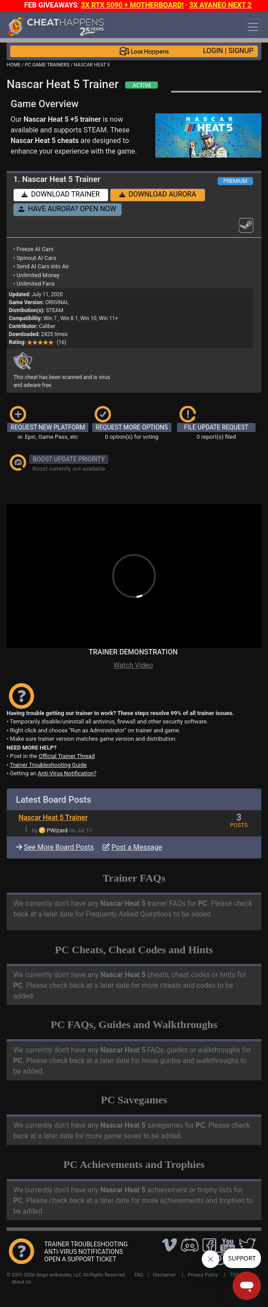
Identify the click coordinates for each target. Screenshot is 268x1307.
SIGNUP (240, 50)
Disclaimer (164, 1275)
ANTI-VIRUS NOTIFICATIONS (83, 1251)
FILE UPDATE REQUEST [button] (216, 427)
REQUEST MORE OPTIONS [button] (132, 427)
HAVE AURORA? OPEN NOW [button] (67, 209)
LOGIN (213, 50)
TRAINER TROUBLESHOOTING (86, 1244)
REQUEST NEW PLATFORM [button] (48, 427)
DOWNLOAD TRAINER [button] (61, 194)
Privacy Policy (203, 1275)
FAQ (138, 1275)
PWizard (57, 830)
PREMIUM (235, 181)
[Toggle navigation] (253, 27)
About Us (21, 1282)
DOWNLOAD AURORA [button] (157, 194)
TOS (234, 1275)
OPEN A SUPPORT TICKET (80, 1259)
